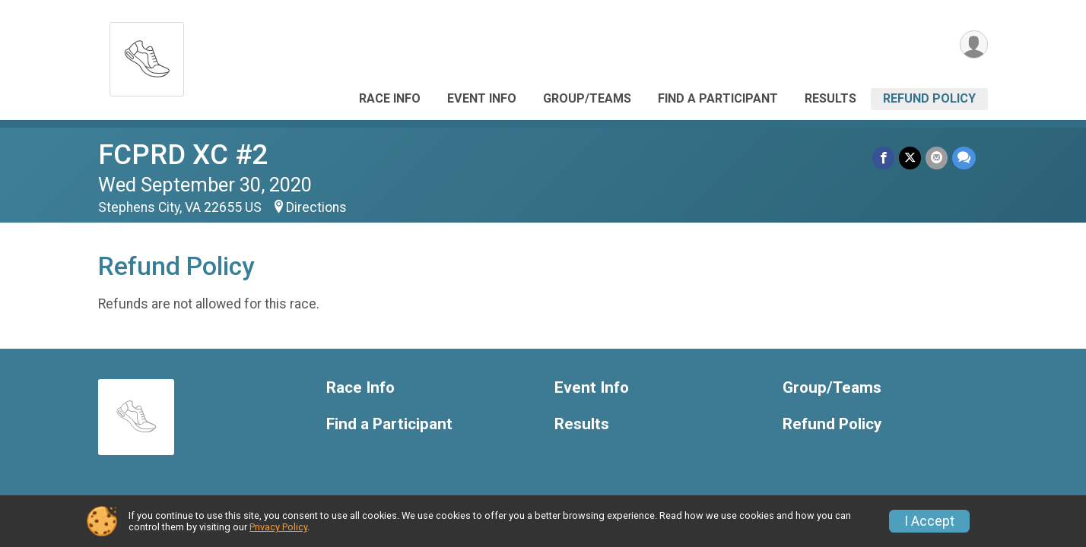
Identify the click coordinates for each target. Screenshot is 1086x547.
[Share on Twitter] (910, 158)
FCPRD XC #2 (183, 154)
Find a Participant (718, 98)
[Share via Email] (937, 158)
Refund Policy (929, 98)
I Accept (929, 521)
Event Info (481, 98)
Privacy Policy (278, 527)
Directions (316, 207)
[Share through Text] (964, 158)
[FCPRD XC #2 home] (147, 55)
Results (830, 98)
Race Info (390, 98)
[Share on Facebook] (883, 158)
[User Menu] (974, 44)
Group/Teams (587, 98)
